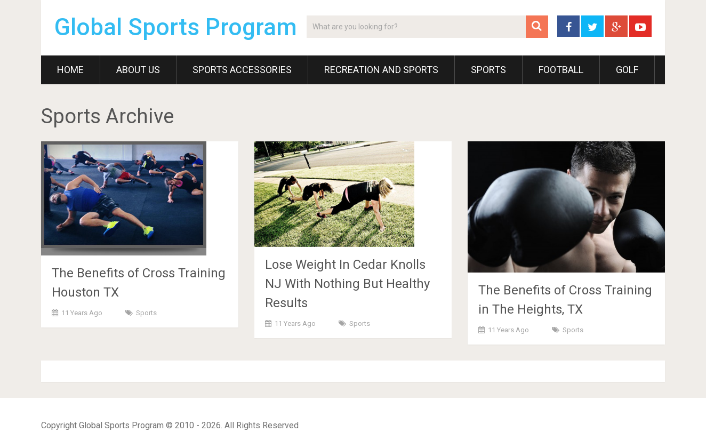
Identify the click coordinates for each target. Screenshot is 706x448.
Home (70, 69)
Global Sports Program (175, 27)
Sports (488, 69)
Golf (627, 69)
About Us (138, 69)
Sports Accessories (242, 69)
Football (561, 69)
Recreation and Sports (381, 69)
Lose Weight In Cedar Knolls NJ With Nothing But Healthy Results (347, 283)
